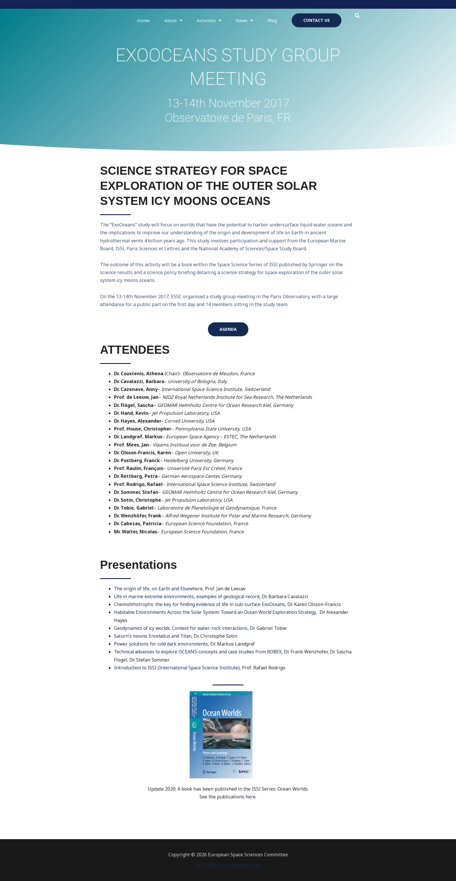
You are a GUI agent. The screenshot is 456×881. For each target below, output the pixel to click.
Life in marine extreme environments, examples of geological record (188, 596)
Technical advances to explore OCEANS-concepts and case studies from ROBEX (199, 651)
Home (143, 20)
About (173, 20)
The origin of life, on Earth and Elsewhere (159, 588)
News (244, 20)
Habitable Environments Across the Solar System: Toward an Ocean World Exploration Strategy (217, 612)
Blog (272, 20)
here (250, 797)
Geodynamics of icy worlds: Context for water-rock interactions (182, 628)
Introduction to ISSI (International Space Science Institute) (178, 667)
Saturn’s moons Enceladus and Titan (153, 636)
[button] (357, 16)
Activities (209, 20)
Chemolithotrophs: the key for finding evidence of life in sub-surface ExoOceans (201, 604)
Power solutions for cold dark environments (162, 644)
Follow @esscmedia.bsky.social (228, 865)
